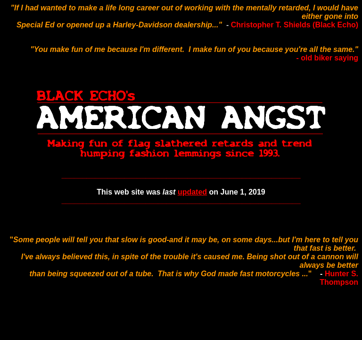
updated (192, 192)
